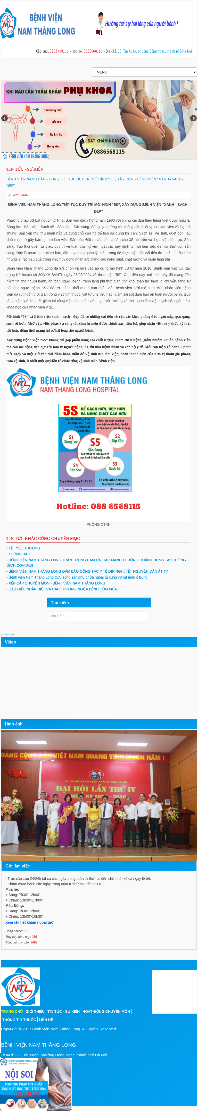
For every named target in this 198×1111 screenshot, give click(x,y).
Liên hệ (46, 1020)
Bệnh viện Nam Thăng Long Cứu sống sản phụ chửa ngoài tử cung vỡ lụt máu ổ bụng (76, 577)
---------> (7, 634)
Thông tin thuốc (19, 1020)
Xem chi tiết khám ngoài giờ (29, 922)
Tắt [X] (5, 1054)
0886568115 (93, 51)
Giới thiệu (35, 1011)
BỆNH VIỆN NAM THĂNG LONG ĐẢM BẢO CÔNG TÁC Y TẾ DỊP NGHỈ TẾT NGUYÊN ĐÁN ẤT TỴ (87, 571)
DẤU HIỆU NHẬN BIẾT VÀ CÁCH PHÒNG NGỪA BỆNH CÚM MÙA (61, 589)
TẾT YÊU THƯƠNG (23, 548)
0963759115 (59, 51)
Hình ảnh (14, 724)
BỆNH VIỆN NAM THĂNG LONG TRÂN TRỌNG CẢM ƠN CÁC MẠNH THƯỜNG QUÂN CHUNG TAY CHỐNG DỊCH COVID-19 (96, 562)
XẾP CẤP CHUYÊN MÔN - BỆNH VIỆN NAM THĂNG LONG (55, 583)
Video (10, 642)
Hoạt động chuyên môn (106, 1011)
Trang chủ (12, 1011)
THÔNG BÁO (18, 554)
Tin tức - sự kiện (63, 1011)
